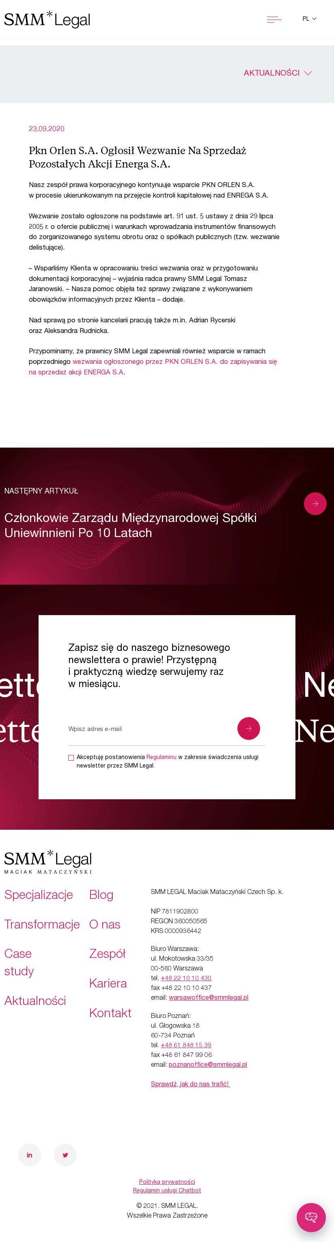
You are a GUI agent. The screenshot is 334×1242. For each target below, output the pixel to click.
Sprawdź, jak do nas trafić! (190, 1085)
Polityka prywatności (167, 1182)
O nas (105, 926)
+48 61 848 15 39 (186, 1046)
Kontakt (110, 1015)
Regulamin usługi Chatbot (167, 1191)
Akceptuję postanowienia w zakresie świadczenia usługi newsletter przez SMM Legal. (168, 762)
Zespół (107, 955)
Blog (101, 896)
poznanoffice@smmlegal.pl (208, 1065)
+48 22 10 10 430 (186, 979)
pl (307, 19)
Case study (19, 964)
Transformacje (42, 926)
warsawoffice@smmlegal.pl (208, 998)
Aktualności (272, 74)
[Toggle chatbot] (311, 1217)
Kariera (108, 985)
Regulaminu (162, 758)
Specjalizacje (38, 896)
